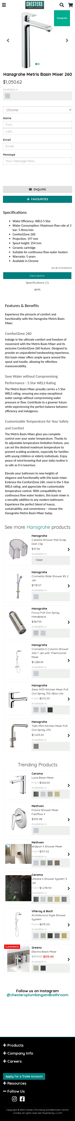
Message (9, 154)
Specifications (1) (37, 282)
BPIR (37, 289)
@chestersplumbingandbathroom (37, 994)
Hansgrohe (38, 527)
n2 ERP (58, 1113)
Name (7, 118)
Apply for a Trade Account (24, 1076)
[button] (4, 5)
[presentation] (33, 175)
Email (7, 140)
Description (37, 275)
